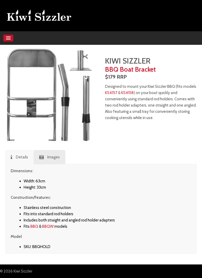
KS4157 (111, 92)
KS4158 (127, 92)
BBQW (48, 226)
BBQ (34, 226)
